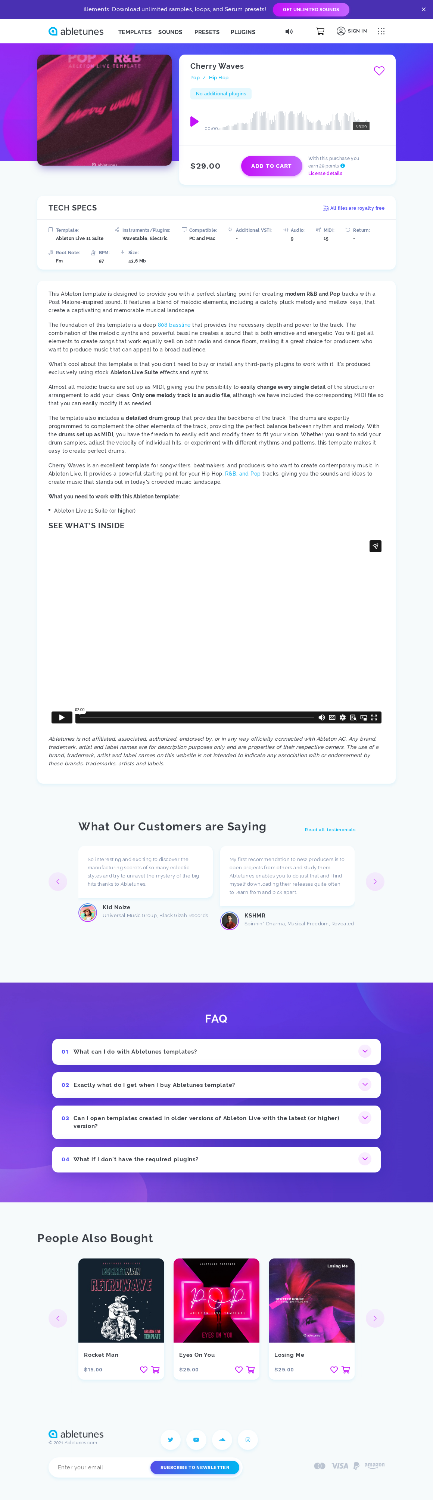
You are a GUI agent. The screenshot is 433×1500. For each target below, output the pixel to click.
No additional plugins (221, 93)
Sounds (170, 32)
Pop (195, 77)
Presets (206, 32)
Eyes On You (197, 1355)
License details (325, 173)
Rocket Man (101, 1355)
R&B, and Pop (243, 474)
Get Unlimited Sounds (311, 9)
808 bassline (174, 325)
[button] (375, 881)
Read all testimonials (330, 829)
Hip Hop (219, 77)
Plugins (243, 32)
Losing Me (289, 1355)
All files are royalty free (353, 208)
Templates (135, 32)
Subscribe (195, 1467)
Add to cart (271, 166)
